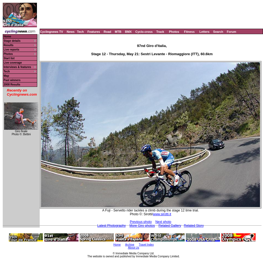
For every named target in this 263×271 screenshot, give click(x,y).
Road (107, 31)
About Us (133, 247)
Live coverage (13, 62)
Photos (174, 31)
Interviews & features (17, 67)
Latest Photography (111, 226)
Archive (129, 244)
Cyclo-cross (144, 31)
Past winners (12, 80)
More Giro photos (142, 226)
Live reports (11, 49)
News (71, 31)
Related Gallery (169, 226)
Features (94, 31)
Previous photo (141, 222)
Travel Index (146, 244)
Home (7, 36)
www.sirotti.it (162, 214)
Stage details (12, 40)
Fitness (189, 31)
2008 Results (12, 84)
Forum (231, 31)
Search (218, 31)
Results (8, 45)
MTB (118, 31)
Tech (80, 31)
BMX (128, 31)
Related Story (194, 226)
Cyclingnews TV (51, 31)
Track (160, 31)
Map (6, 75)
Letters (205, 31)
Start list (9, 58)
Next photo (163, 222)
